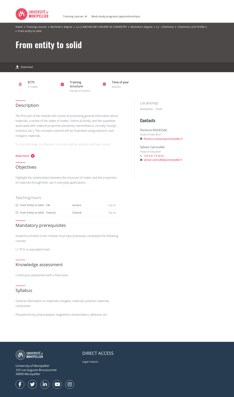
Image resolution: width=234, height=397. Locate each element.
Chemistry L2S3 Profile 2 (192, 27)
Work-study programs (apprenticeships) (115, 16)
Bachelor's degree (61, 27)
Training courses (73, 16)
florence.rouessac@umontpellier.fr (163, 138)
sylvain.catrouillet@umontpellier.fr (163, 160)
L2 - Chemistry (165, 27)
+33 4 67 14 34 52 (154, 155)
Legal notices (90, 361)
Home (19, 27)
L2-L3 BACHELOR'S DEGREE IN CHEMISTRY (101, 27)
